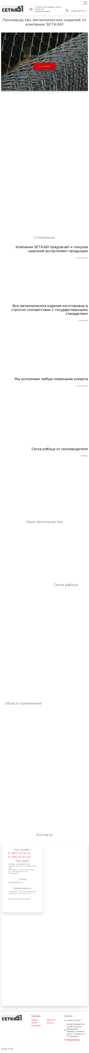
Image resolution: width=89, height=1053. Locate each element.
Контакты (50, 1023)
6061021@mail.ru (16, 882)
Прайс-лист (51, 1020)
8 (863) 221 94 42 (78, 11)
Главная (34, 1020)
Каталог (34, 1023)
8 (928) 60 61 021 (19, 857)
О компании (44, 66)
